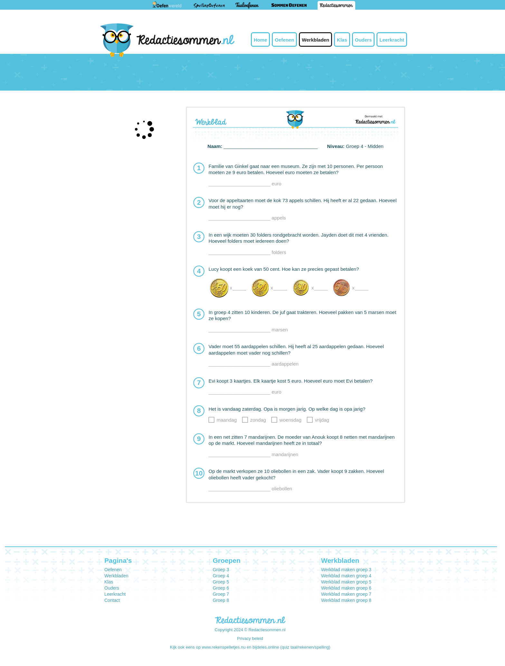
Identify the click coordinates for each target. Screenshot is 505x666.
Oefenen (284, 40)
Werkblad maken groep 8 (346, 600)
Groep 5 (221, 581)
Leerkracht (391, 40)
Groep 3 (221, 569)
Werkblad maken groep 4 (346, 575)
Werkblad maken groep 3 (346, 569)
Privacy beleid (250, 638)
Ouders (363, 40)
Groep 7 (221, 594)
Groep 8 (221, 600)
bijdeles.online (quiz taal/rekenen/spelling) (291, 647)
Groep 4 (221, 575)
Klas (342, 40)
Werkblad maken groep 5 (346, 581)
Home (260, 40)
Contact (112, 600)
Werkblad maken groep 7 (346, 594)
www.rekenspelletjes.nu (224, 647)
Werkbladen (315, 40)
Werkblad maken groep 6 (346, 588)
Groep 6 (221, 588)
